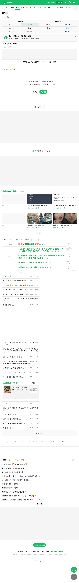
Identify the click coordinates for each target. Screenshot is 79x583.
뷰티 (49, 7)
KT (30, 28)
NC (11, 28)
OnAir (26, 240)
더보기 (35, 383)
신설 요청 (7, 17)
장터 (34, 7)
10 (42, 442)
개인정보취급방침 (56, 551)
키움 (30, 31)
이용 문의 (23, 551)
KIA (67, 28)
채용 (38, 551)
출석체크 (69, 7)
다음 (52, 441)
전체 (5, 240)
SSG (49, 25)
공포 (44, 7)
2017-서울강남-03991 (53, 554)
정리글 (33, 240)
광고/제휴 (32, 551)
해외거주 (25, 38)
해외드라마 (35, 38)
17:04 (74, 460)
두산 (11, 31)
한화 (4, 13)
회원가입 (59, 2)
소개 (17, 551)
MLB (67, 31)
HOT (6, 7)
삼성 (67, 24)
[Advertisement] (39, 323)
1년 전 (4, 47)
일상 (17, 7)
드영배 (28, 7)
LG (11, 25)
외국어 (17, 38)
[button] (38, 233)
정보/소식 (18, 240)
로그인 (35, 92)
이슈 (12, 7)
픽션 (39, 7)
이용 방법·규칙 (51, 2)
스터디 (55, 7)
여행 (10, 38)
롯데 (48, 28)
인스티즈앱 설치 (39, 545)
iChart (62, 7)
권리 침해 (45, 551)
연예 (22, 7)
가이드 (58, 21)
